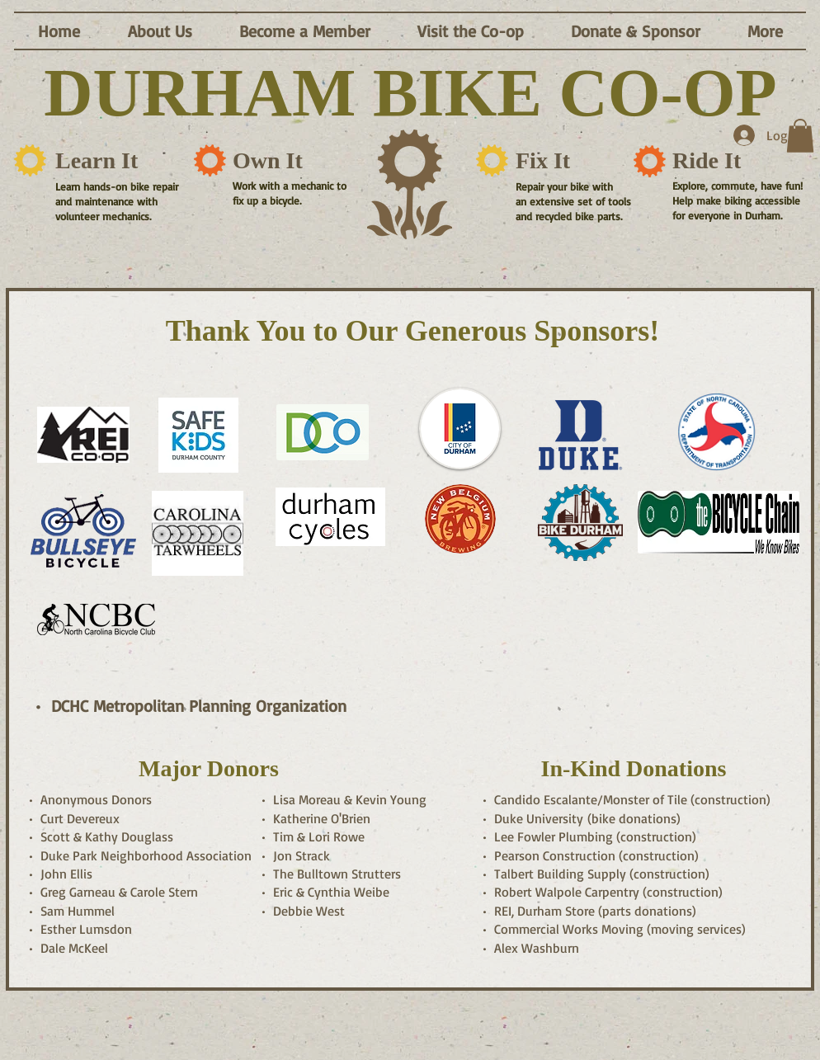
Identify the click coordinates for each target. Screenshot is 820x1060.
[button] (159, 31)
